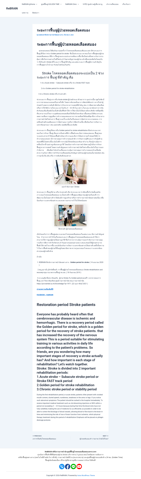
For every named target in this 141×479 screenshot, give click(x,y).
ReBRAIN (12, 8)
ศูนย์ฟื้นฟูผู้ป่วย (92, 457)
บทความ (25, 13)
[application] (36, 4)
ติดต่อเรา (35, 13)
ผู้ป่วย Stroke (63, 455)
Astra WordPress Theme (86, 475)
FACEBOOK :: (42, 295)
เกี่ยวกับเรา (123, 4)
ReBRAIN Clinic (70, 4)
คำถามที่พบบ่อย (110, 4)
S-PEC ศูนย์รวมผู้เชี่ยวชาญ (90, 4)
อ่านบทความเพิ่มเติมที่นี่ (46, 289)
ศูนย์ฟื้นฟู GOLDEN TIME (50, 4)
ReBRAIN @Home (29, 4)
